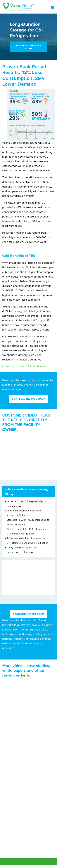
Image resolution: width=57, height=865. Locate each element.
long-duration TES (20, 366)
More (5, 366)
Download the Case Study (28, 47)
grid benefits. (39, 366)
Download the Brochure (28, 614)
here (25, 675)
